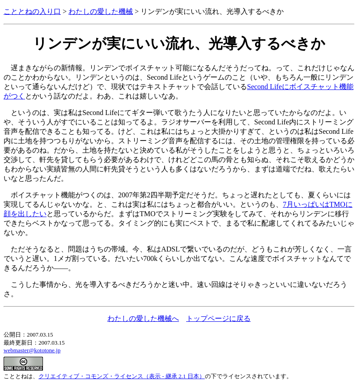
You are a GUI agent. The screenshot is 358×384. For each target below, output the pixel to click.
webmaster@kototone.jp (32, 350)
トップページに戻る (218, 318)
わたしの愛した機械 (100, 11)
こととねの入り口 (32, 11)
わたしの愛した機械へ (143, 318)
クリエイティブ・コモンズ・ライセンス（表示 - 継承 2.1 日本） (121, 376)
